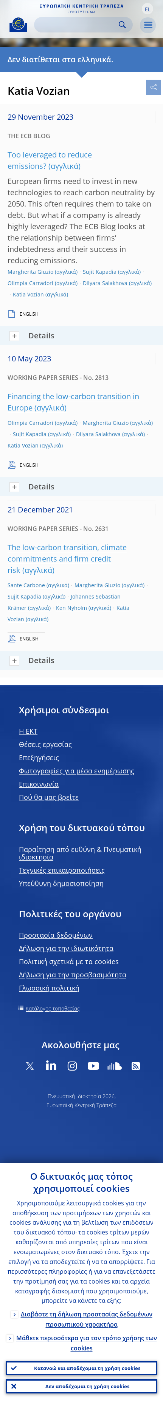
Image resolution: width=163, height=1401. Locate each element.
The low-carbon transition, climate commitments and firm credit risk (67, 558)
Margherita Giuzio (30, 271)
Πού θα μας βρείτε (49, 797)
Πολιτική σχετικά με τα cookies (69, 961)
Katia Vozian (28, 294)
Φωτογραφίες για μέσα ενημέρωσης (76, 770)
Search (122, 24)
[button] (147, 8)
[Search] (77, 24)
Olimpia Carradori (30, 283)
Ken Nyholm (71, 607)
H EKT (28, 731)
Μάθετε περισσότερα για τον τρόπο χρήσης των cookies (86, 1343)
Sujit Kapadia (99, 271)
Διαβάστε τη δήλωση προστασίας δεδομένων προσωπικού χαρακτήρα (86, 1319)
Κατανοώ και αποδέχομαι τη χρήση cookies (87, 1368)
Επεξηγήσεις (39, 757)
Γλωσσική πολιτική (49, 987)
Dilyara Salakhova (105, 283)
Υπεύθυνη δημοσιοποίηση (61, 883)
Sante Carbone (26, 585)
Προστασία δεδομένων (56, 935)
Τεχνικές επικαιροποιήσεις (62, 870)
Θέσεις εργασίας (45, 744)
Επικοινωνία (39, 783)
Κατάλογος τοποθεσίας (53, 1008)
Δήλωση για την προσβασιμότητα (72, 974)
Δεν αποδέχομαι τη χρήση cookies (87, 1386)
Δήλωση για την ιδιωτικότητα (66, 948)
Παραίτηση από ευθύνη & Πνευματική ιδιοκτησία (80, 853)
